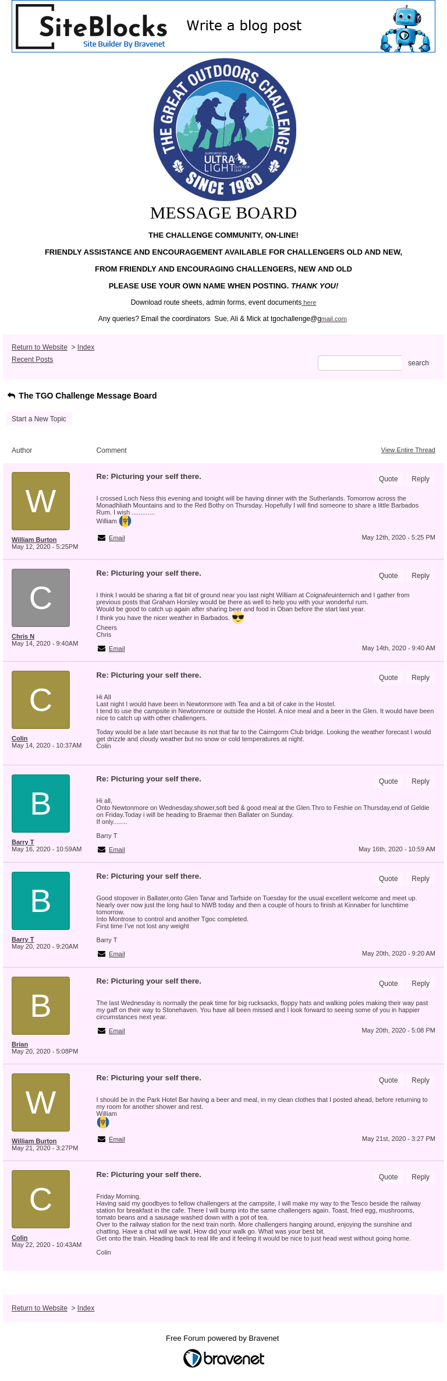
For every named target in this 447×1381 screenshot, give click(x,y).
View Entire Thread (408, 449)
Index (85, 347)
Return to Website (40, 347)
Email (117, 537)
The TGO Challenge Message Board (81, 395)
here (309, 302)
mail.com (334, 318)
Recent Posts (32, 359)
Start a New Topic (39, 419)
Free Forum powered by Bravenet (223, 1338)
